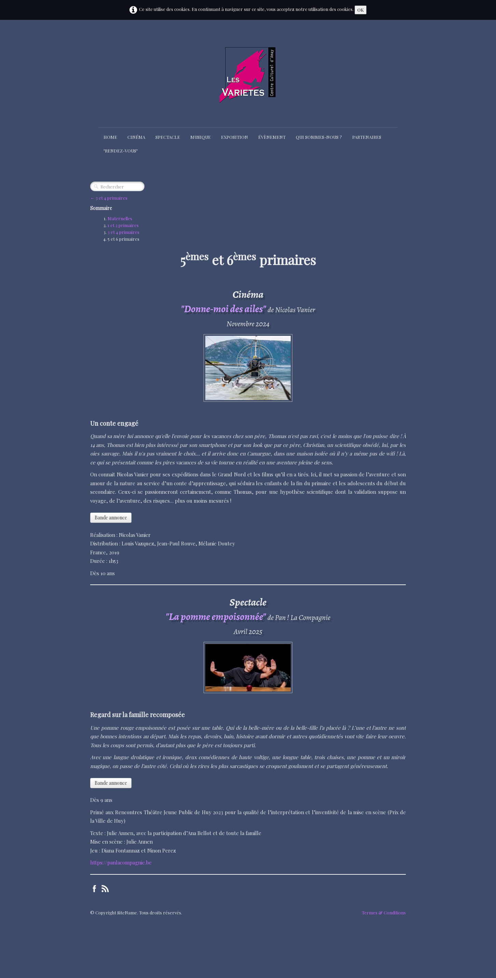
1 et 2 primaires (123, 225)
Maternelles (120, 218)
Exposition (234, 137)
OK (360, 10)
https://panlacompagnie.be (121, 862)
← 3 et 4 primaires (108, 198)
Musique (200, 137)
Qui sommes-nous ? (319, 137)
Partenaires (366, 137)
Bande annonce (111, 517)
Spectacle (167, 137)
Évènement (272, 137)
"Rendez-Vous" (121, 151)
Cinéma (136, 137)
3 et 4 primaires (123, 232)
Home (110, 137)
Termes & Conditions (384, 912)
